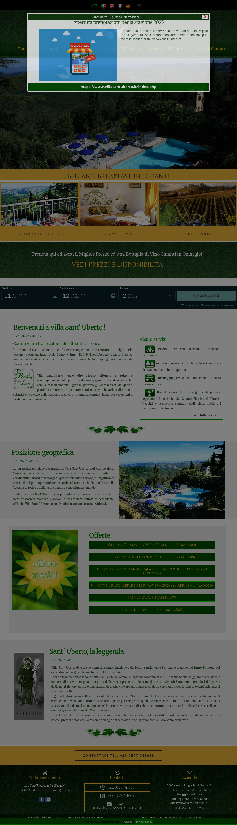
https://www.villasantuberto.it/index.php (118, 86)
